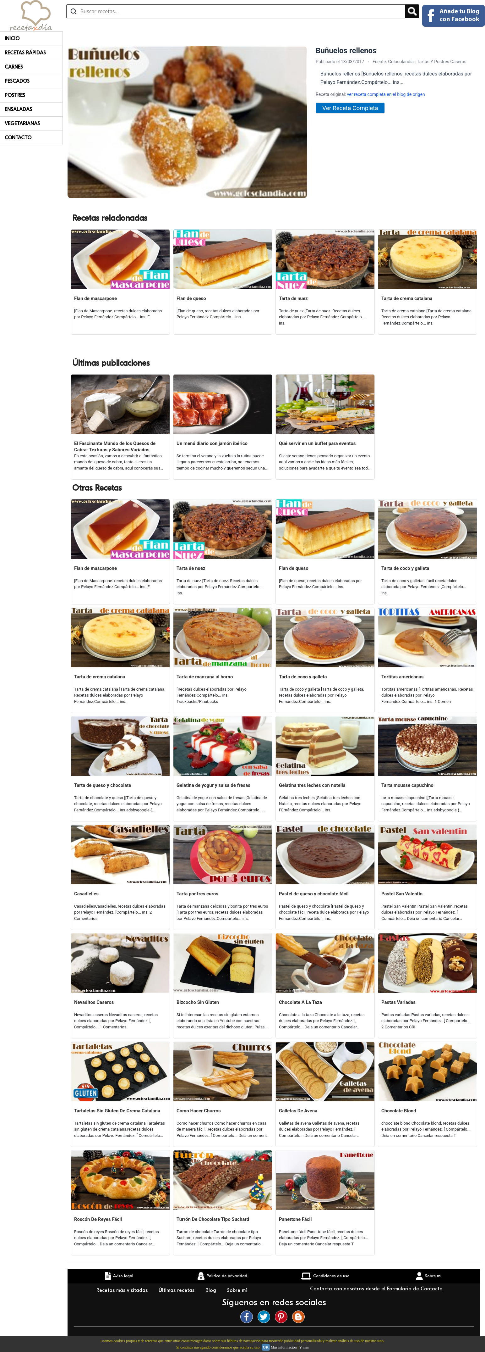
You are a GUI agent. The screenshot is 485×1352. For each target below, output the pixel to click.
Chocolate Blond (398, 1111)
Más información (284, 1347)
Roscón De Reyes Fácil (98, 1219)
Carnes (14, 67)
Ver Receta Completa (350, 108)
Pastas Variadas (398, 1002)
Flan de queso (191, 298)
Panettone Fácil (295, 1219)
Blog (211, 1290)
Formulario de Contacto (415, 1289)
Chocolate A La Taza (300, 1002)
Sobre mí (237, 1290)
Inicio (12, 39)
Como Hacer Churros (199, 1111)
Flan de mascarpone (95, 298)
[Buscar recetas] (235, 11)
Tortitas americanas (402, 677)
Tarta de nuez (293, 298)
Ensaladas (18, 109)
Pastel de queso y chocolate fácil (314, 894)
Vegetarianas (22, 123)
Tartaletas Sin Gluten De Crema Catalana (117, 1111)
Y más (304, 1347)
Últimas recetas (177, 1290)
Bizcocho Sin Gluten (198, 1002)
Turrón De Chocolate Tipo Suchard (213, 1219)
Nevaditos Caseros (94, 1002)
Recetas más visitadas (122, 1290)
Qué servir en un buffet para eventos (317, 443)
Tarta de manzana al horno (205, 677)
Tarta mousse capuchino (407, 785)
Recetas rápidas (25, 53)
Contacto (18, 138)
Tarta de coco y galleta (405, 568)
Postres (15, 95)
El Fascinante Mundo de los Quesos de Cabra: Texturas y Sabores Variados (114, 447)
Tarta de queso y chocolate (102, 785)
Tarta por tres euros (197, 894)
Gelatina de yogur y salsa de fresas (213, 785)
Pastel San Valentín (401, 894)
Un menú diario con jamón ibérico (212, 443)
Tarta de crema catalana (407, 298)
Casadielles (86, 894)
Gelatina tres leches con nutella (312, 785)
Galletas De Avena (298, 1111)
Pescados (17, 81)
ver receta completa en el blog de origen (386, 94)
